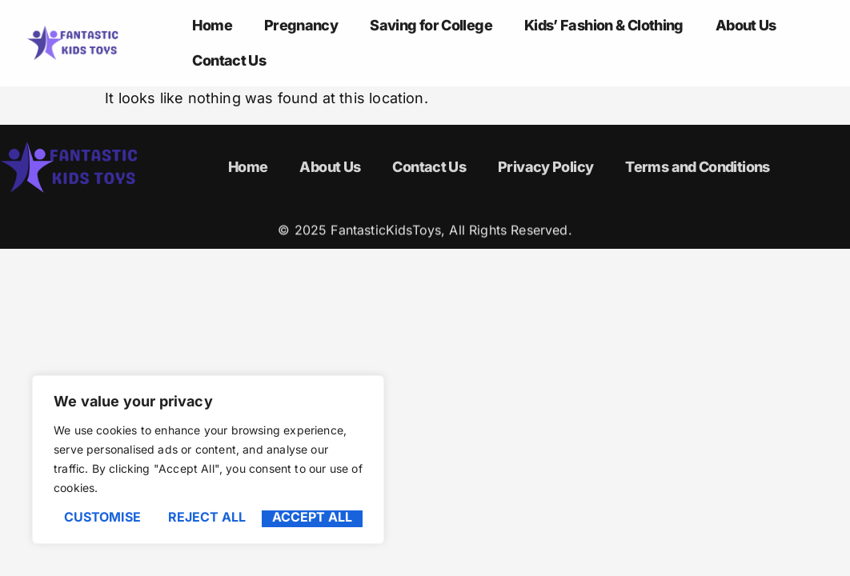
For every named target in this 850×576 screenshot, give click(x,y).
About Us (746, 25)
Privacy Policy (545, 166)
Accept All (312, 517)
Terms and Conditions (697, 166)
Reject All (207, 517)
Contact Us (229, 60)
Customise (102, 517)
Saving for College (431, 25)
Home (211, 25)
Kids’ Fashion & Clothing (604, 25)
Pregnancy (301, 25)
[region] (208, 459)
